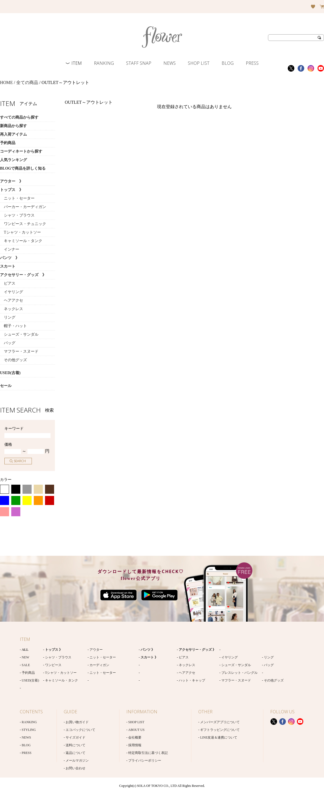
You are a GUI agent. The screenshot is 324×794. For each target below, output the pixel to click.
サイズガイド (75, 737)
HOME (6, 82)
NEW (25, 657)
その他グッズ (13, 360)
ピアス (7, 283)
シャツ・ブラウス (17, 215)
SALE (26, 665)
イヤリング (11, 292)
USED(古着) (30, 680)
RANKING (104, 63)
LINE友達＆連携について (218, 737)
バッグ (7, 343)
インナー (9, 249)
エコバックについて (80, 730)
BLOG (228, 63)
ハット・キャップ (192, 680)
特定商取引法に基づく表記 (148, 753)
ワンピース (53, 665)
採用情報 (134, 745)
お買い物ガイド (77, 722)
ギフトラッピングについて (220, 730)
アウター (96, 650)
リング (7, 317)
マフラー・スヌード (19, 351)
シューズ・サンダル (19, 334)
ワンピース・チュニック (23, 224)
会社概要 (134, 737)
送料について (75, 745)
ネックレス (11, 309)
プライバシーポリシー (144, 760)
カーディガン (99, 665)
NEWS (169, 63)
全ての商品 (27, 82)
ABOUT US (136, 730)
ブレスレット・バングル (239, 673)
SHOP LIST (199, 63)
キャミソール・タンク (21, 241)
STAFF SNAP (138, 63)
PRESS (252, 63)
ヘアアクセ (11, 300)
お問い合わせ (75, 768)
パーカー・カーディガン (23, 207)
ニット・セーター (17, 198)
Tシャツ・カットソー (20, 232)
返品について (75, 753)
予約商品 (28, 673)
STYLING (29, 730)
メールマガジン (77, 760)
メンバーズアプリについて (220, 722)
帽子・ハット (13, 326)
